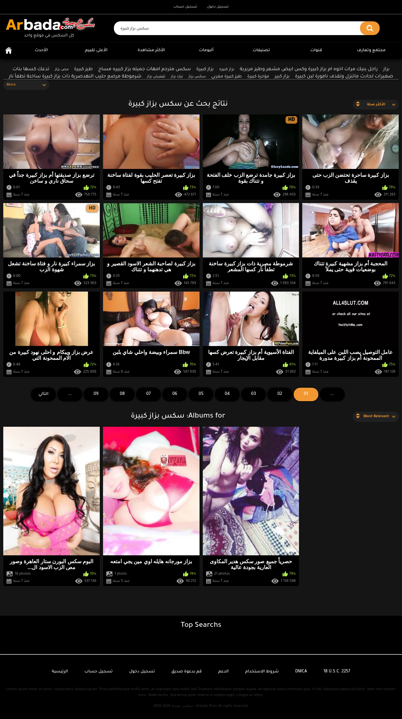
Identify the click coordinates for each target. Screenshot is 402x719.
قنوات (316, 50)
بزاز (386, 69)
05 (201, 394)
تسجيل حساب (185, 7)
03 (253, 394)
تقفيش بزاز (156, 77)
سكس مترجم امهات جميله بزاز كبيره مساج (144, 69)
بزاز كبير (282, 76)
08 (122, 394)
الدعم (223, 671)
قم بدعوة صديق (186, 671)
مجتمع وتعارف (371, 50)
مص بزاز (62, 70)
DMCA (301, 671)
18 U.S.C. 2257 (337, 671)
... (70, 394)
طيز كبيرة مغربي (226, 76)
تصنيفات (261, 50)
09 (96, 394)
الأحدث (41, 50)
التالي (43, 394)
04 (227, 394)
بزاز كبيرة (205, 69)
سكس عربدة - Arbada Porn (194, 706)
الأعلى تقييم (96, 50)
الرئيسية (8, 50)
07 (148, 394)
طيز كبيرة (83, 69)
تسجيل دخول (218, 7)
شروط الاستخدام (262, 671)
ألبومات (206, 50)
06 (174, 394)
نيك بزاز (177, 77)
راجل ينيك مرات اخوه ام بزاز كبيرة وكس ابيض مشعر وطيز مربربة (309, 69)
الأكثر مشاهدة (151, 50)
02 (279, 394)
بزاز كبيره (226, 70)
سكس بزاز (197, 77)
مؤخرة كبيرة (258, 76)
